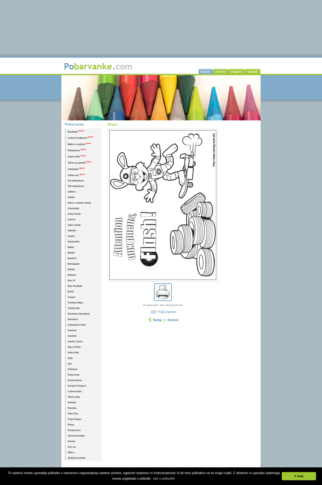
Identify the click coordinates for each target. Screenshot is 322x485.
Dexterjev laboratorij (79, 313)
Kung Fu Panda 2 (77, 386)
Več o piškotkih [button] (164, 478)
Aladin (71, 197)
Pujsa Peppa (74, 419)
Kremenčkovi (75, 380)
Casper (71, 297)
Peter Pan (73, 413)
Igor (70, 363)
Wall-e (71, 452)
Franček (72, 330)
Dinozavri (73, 319)
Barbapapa (73, 264)
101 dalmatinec (76, 180)
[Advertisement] (163, 356)
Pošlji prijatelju (167, 311)
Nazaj (157, 320)
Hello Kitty (73, 352)
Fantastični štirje (77, 325)
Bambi (71, 252)
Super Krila (77, 156)
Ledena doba (75, 391)
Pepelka (72, 408)
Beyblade (76, 131)
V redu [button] (299, 476)
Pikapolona (77, 150)
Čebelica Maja (75, 302)
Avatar (71, 236)
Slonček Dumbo (76, 435)
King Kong (73, 374)
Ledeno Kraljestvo (80, 137)
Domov (173, 320)
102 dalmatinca (76, 186)
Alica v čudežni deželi (79, 203)
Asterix (71, 219)
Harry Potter (74, 347)
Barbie (71, 269)
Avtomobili (73, 241)
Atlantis (72, 230)
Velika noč (76, 174)
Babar (71, 247)
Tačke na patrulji (79, 162)
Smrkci (71, 441)
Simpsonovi (74, 430)
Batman (72, 275)
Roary (71, 424)
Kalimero (72, 369)
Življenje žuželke (76, 458)
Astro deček (74, 225)
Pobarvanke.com (98, 66)
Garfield (72, 336)
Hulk (70, 358)
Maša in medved (79, 143)
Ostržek (72, 402)
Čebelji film (74, 308)
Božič (71, 291)
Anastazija (73, 208)
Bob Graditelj (75, 286)
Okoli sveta (74, 397)
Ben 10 (71, 280)
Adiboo (72, 191)
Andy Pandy (74, 214)
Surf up (72, 447)
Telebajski (76, 168)
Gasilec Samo (75, 341)
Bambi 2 (72, 258)
